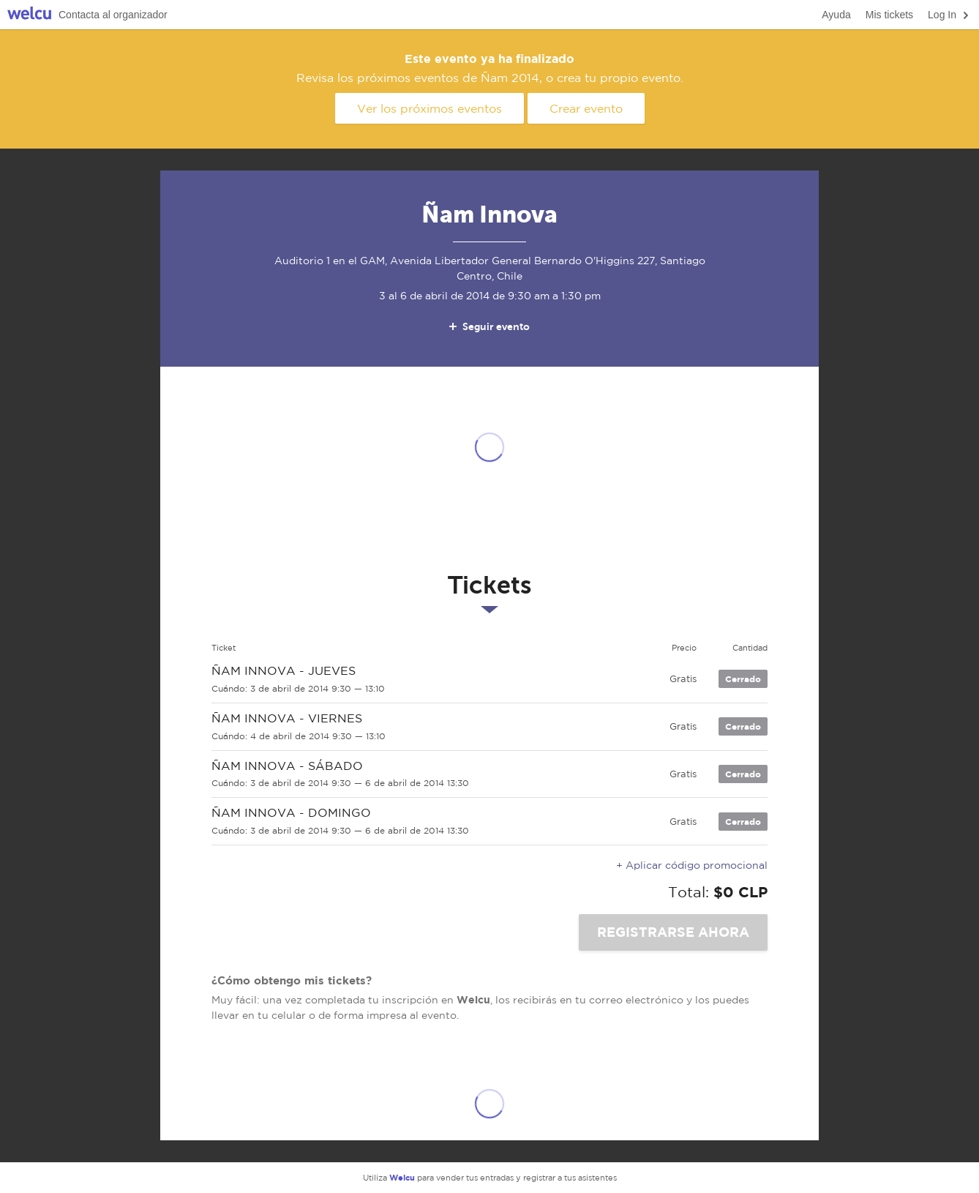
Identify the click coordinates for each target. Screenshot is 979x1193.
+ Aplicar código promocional (692, 865)
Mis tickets (889, 14)
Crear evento (586, 108)
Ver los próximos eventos (429, 108)
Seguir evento (488, 326)
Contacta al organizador (113, 14)
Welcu (29, 15)
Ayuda (836, 14)
